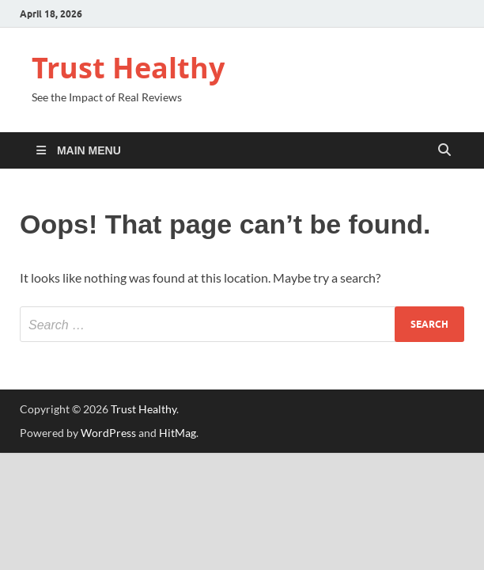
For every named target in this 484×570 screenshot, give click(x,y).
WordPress (108, 432)
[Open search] (444, 150)
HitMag (177, 432)
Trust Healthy (128, 67)
